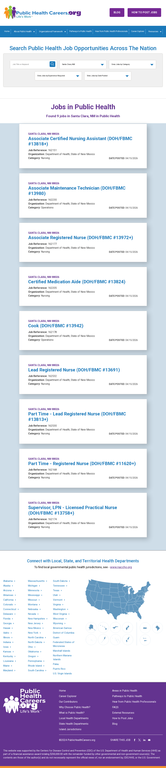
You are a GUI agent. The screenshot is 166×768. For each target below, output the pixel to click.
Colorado (8, 604)
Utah (55, 595)
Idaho (6, 632)
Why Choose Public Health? (74, 707)
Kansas (7, 651)
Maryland (8, 670)
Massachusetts (36, 581)
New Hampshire (36, 618)
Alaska (6, 585)
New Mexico (34, 628)
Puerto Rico (59, 668)
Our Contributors (68, 701)
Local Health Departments (74, 718)
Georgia (7, 623)
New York (33, 632)
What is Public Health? (71, 712)
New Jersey (34, 623)
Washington (59, 609)
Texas (56, 590)
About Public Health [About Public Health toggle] (23, 31)
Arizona (7, 590)
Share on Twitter (140, 740)
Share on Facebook (135, 740)
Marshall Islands (61, 650)
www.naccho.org (121, 567)
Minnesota (33, 590)
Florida (6, 618)
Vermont (57, 600)
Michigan (32, 585)
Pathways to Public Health (80, 31)
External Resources (123, 712)
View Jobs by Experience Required (51, 76)
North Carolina (35, 637)
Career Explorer (137, 31)
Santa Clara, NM (68, 64)
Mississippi (34, 595)
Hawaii (6, 628)
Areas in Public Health (124, 690)
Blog (117, 12)
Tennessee (59, 585)
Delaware (8, 614)
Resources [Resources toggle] (153, 31)
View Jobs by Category (121, 64)
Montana (32, 604)
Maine (6, 665)
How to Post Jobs (144, 12)
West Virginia (60, 614)
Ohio (30, 647)
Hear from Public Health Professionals (111, 31)
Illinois (6, 637)
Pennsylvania (35, 661)
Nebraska (33, 609)
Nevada (32, 614)
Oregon (32, 656)
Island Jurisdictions (70, 729)
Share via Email (149, 740)
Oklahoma (33, 651)
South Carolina (36, 670)
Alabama (8, 581)
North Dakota (35, 642)
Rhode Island (35, 665)
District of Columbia (63, 632)
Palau (56, 664)
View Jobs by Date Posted (97, 76)
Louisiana (8, 661)
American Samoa (62, 628)
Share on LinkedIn (144, 740)
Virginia (57, 604)
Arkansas (8, 595)
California (8, 600)
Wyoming (58, 623)
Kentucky (8, 656)
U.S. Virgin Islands (62, 673)
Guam (56, 637)
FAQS (115, 707)
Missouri (32, 600)
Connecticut (9, 609)
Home (7, 31)
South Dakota (60, 581)
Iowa (5, 647)
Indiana (7, 642)
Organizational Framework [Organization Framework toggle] (51, 31)
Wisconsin (58, 618)
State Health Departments (73, 723)
